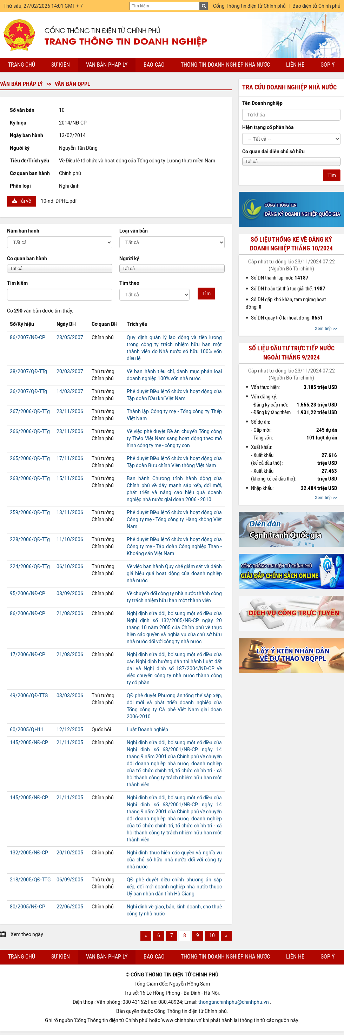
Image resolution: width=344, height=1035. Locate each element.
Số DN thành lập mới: (280, 278)
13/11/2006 (70, 513)
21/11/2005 (70, 743)
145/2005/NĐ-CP (29, 743)
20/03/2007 (70, 372)
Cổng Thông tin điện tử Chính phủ (249, 6)
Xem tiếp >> (326, 328)
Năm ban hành (23, 231)
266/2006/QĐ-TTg (30, 432)
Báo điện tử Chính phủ (316, 6)
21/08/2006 (70, 614)
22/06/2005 (70, 907)
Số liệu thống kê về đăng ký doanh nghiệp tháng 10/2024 (291, 244)
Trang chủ (21, 64)
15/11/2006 (70, 479)
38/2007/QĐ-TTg (28, 372)
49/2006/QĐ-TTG (29, 696)
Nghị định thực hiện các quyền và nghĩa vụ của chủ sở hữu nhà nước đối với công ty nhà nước (174, 860)
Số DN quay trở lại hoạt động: (287, 318)
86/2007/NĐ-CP (27, 338)
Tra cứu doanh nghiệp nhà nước (289, 87)
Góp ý (327, 64)
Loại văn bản (133, 231)
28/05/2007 (70, 338)
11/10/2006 (70, 540)
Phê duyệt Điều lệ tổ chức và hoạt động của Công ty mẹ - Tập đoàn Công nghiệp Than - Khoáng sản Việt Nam (174, 547)
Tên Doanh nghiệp (262, 103)
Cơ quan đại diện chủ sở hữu (273, 152)
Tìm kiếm (17, 283)
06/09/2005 (70, 880)
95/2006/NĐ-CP (27, 594)
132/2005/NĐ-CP (29, 853)
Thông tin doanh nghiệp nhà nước (225, 64)
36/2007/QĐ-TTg (28, 392)
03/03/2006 (70, 696)
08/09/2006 (70, 594)
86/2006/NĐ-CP (27, 614)
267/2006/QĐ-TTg (30, 412)
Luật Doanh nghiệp (147, 730)
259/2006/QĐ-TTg (30, 513)
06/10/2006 (70, 567)
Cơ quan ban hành (27, 259)
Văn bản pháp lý (106, 64)
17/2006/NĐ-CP (27, 655)
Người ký (129, 259)
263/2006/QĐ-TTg (30, 479)
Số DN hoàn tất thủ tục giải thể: (288, 288)
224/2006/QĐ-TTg (30, 567)
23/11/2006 (70, 412)
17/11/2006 (70, 459)
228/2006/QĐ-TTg (30, 540)
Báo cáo (154, 64)
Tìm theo (129, 283)
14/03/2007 (70, 392)
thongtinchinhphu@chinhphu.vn (233, 1002)
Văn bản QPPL (72, 84)
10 (212, 936)
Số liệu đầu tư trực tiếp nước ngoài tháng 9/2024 (292, 352)
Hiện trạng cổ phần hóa (268, 127)
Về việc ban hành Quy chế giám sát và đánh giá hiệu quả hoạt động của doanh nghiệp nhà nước (174, 574)
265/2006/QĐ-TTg (30, 459)
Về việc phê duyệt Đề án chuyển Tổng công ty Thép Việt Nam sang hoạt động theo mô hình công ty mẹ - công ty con (174, 439)
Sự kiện (60, 64)
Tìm (206, 293)
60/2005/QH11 (27, 730)
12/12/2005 (70, 730)
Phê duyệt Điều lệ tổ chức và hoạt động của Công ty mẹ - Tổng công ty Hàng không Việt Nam (174, 520)
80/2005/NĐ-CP (27, 907)
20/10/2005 (70, 853)
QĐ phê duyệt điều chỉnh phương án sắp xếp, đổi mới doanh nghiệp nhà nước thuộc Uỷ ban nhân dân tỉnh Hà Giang (174, 887)
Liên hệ (295, 64)
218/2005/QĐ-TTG (30, 880)
